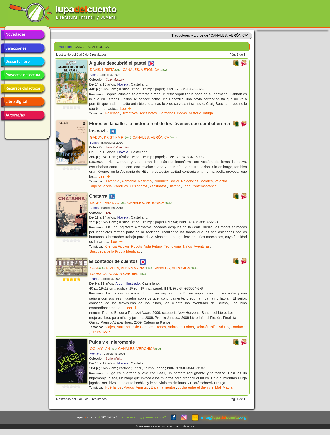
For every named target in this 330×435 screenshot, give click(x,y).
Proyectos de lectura (23, 75)
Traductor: (64, 47)
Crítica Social (101, 332)
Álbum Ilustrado (128, 283)
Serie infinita (114, 358)
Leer (126, 109)
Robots (136, 246)
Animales (175, 327)
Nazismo (145, 181)
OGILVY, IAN (103, 349)
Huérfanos (113, 387)
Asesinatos (148, 113)
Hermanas (167, 113)
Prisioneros (138, 186)
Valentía (220, 181)
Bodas (182, 113)
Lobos (189, 327)
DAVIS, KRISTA (105, 69)
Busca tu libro (23, 62)
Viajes (110, 327)
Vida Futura (153, 246)
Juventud (112, 181)
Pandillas (121, 186)
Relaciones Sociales (197, 181)
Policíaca (112, 113)
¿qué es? (129, 417)
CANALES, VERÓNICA (145, 69)
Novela (122, 84)
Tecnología (172, 246)
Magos (128, 387)
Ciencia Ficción (117, 246)
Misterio (195, 113)
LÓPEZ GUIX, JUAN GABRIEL (118, 274)
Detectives (129, 113)
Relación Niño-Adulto (212, 327)
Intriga (208, 113)
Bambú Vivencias (117, 147)
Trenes (160, 327)
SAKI (97, 268)
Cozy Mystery (115, 79)
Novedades (23, 35)
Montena (95, 353)
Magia (227, 387)
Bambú (94, 142)
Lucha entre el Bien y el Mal (199, 387)
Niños (187, 246)
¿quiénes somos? (153, 417)
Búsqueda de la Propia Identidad (115, 251)
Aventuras (202, 246)
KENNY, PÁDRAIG (108, 203)
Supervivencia (101, 186)
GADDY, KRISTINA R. (110, 137)
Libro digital (23, 102)
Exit (108, 212)
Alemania (128, 181)
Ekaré (93, 279)
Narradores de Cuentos (135, 327)
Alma (93, 75)
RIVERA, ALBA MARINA (129, 268)
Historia (174, 186)
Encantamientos (162, 387)
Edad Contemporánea (199, 186)
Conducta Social (166, 181)
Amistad (142, 387)
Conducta (238, 327)
